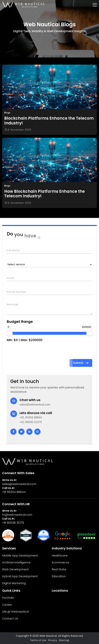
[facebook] (13, 432)
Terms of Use (38, 640)
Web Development (15, 569)
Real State (59, 569)
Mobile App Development (20, 555)
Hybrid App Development (20, 576)
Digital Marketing (14, 583)
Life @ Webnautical (15, 612)
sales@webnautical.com (35, 404)
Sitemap (64, 640)
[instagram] (37, 432)
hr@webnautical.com (17, 515)
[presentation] (34, 352)
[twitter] (21, 432)
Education (59, 576)
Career (7, 605)
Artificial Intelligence (16, 562)
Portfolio (8, 598)
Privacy (52, 640)
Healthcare (60, 555)
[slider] (10, 333)
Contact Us (10, 618)
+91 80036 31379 (31, 422)
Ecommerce (60, 562)
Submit (81, 363)
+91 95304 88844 (31, 417)
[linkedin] (29, 432)
